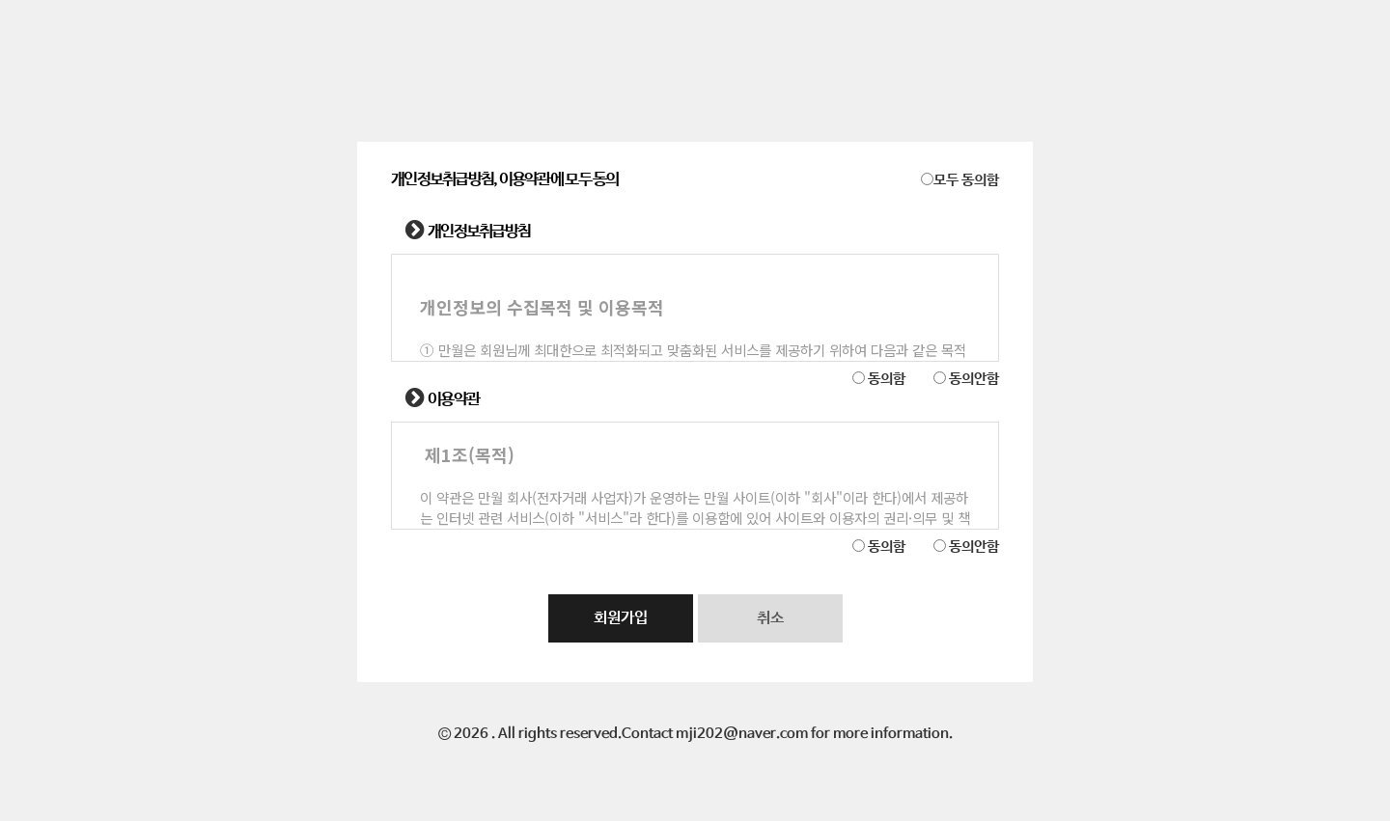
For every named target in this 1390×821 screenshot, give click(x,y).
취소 (770, 618)
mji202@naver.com (742, 734)
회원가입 (621, 618)
